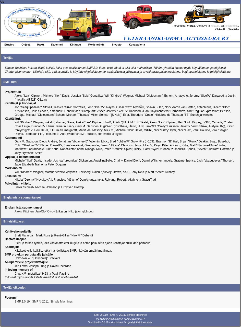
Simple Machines (61, 301)
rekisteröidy (231, 25)
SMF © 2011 (40, 301)
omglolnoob (86, 211)
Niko (71, 211)
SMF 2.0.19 (22, 301)
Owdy (51, 211)
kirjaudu (215, 25)
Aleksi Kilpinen (24, 211)
